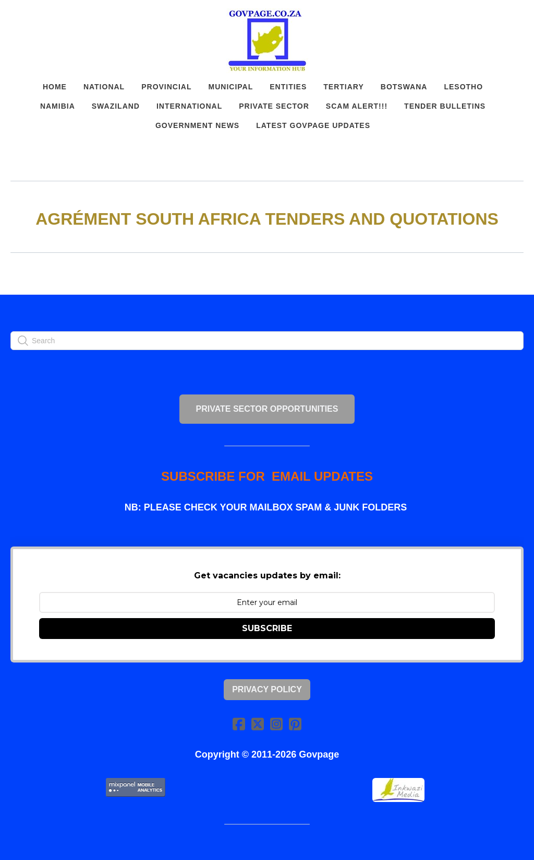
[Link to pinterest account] (295, 724)
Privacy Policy (267, 689)
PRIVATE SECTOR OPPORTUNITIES (267, 408)
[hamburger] (33, 16)
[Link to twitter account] (257, 724)
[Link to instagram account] (276, 724)
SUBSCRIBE (267, 628)
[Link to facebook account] (239, 724)
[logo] (267, 40)
